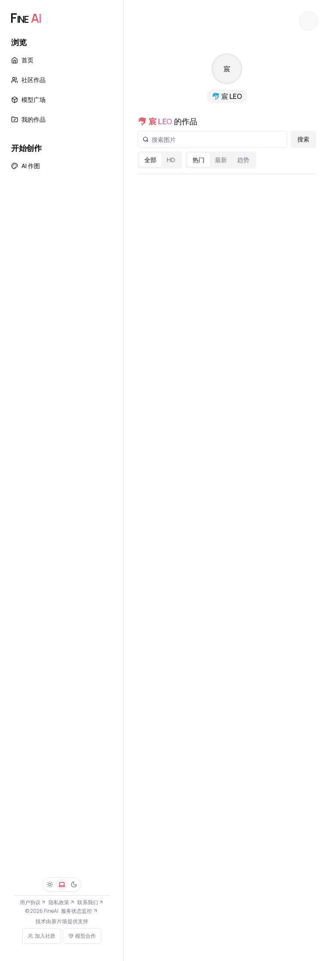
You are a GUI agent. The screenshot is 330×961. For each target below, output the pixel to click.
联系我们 (90, 902)
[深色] (74, 884)
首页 (22, 60)
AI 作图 (25, 166)
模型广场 (28, 99)
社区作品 (28, 80)
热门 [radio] (198, 160)
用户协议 (33, 902)
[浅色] (50, 884)
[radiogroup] (160, 160)
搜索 (303, 139)
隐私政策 (62, 902)
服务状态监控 (79, 911)
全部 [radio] (150, 160)
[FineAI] (25, 18)
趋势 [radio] (243, 160)
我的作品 (28, 119)
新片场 (59, 921)
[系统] (62, 884)
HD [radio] (171, 160)
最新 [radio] (221, 160)
